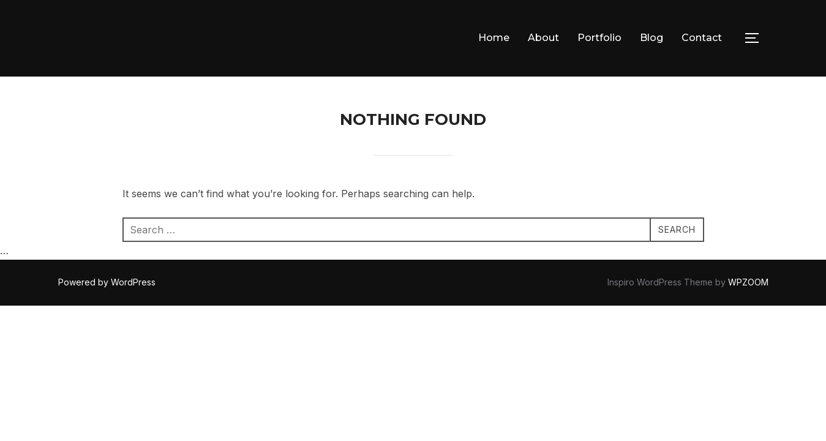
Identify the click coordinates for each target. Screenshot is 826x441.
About (543, 37)
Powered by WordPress (107, 282)
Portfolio (599, 37)
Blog (651, 37)
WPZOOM (748, 282)
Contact (701, 37)
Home (493, 37)
